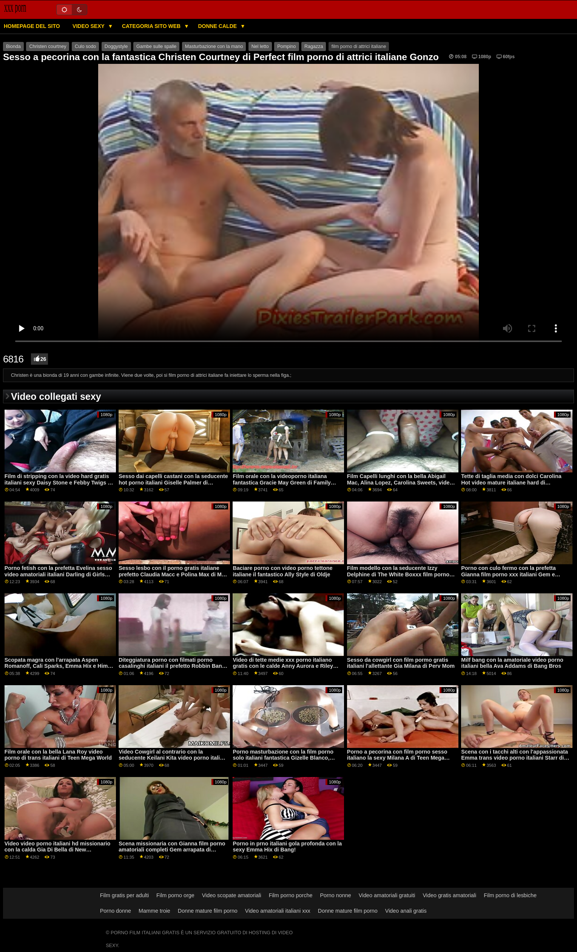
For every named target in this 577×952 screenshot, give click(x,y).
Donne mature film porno (208, 911)
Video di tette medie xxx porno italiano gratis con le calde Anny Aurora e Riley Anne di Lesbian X (283, 666)
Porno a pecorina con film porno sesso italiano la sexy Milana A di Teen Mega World (397, 758)
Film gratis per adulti (124, 895)
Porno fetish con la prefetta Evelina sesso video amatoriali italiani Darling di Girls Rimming (58, 574)
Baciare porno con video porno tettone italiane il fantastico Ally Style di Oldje (282, 571)
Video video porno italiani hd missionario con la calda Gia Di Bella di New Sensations (58, 850)
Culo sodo (85, 46)
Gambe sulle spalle (156, 46)
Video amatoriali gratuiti (387, 895)
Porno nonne (335, 895)
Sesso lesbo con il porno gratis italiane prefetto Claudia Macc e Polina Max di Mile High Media (173, 574)
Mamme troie (154, 911)
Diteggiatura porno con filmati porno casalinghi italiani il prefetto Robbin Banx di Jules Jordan (172, 666)
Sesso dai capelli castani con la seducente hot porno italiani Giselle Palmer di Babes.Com (173, 482)
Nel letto (260, 46)
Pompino (286, 46)
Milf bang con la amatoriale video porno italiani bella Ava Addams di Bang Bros (512, 663)
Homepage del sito (32, 26)
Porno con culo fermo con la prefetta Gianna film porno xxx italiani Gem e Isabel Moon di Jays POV (508, 574)
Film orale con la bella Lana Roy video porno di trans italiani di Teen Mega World (58, 755)
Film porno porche (291, 895)
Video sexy (89, 26)
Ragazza (313, 46)
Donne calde (218, 26)
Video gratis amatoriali (449, 895)
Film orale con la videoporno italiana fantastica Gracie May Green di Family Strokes (281, 482)
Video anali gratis (406, 911)
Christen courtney (47, 46)
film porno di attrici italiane (359, 46)
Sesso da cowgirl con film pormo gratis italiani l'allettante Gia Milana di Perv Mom (401, 663)
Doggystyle (116, 46)
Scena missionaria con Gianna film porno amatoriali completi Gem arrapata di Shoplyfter (172, 850)
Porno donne (115, 911)
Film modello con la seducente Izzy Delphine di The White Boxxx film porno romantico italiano (398, 574)
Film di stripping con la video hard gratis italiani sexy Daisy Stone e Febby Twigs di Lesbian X (59, 482)
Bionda (13, 46)
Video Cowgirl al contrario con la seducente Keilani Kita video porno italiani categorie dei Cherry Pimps (173, 758)
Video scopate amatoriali (231, 895)
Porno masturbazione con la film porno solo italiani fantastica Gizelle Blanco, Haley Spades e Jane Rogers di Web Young (283, 761)
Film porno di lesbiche (510, 895)
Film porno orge (175, 895)
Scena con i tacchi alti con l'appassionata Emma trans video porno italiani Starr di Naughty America (514, 758)
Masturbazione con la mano (214, 46)
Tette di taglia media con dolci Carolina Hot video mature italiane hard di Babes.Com (511, 482)
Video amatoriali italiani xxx (277, 911)
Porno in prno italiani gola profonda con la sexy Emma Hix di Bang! (287, 847)
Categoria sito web (152, 26)
